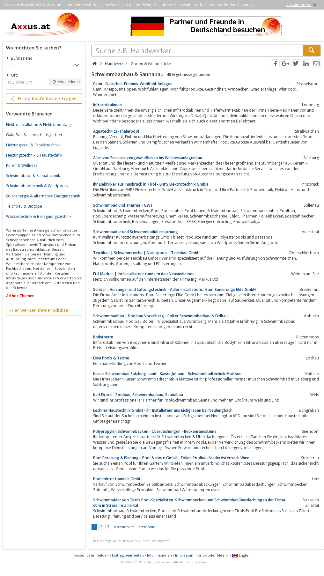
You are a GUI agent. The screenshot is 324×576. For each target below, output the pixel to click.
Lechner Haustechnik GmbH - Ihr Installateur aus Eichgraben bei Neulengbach (162, 410)
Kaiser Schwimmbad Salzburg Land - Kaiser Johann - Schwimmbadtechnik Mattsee (167, 373)
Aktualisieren (66, 82)
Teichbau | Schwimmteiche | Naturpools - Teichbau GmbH (146, 252)
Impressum (185, 555)
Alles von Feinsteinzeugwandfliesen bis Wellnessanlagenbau (147, 157)
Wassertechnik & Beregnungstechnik (38, 216)
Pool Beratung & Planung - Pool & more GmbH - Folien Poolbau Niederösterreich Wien (171, 458)
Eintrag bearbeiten (128, 555)
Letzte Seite (146, 527)
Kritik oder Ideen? (213, 555)
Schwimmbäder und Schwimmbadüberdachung (135, 231)
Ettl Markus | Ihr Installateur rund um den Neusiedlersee (144, 274)
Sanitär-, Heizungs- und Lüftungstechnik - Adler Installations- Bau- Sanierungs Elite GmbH (174, 289)
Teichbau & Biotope (24, 206)
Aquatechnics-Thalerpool (116, 131)
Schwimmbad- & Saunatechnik (33, 175)
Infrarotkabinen (107, 104)
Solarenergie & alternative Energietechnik (43, 196)
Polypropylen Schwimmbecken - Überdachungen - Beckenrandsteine (155, 431)
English (241, 555)
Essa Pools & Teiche (111, 358)
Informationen (159, 555)
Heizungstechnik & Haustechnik (34, 155)
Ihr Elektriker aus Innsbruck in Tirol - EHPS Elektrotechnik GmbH (150, 184)
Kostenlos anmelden (91, 555)
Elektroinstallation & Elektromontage (39, 124)
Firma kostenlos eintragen (43, 98)
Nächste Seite (124, 527)
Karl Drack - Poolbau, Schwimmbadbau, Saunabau (138, 394)
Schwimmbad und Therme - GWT (123, 205)
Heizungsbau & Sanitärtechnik (33, 145)
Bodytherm (103, 337)
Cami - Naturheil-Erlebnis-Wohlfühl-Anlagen (133, 83)
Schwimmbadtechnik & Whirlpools (37, 185)
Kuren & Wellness (21, 165)
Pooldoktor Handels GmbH (117, 479)
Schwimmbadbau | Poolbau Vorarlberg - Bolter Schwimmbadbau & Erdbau (160, 316)
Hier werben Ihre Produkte (39, 310)
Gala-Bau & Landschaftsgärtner (34, 134)
